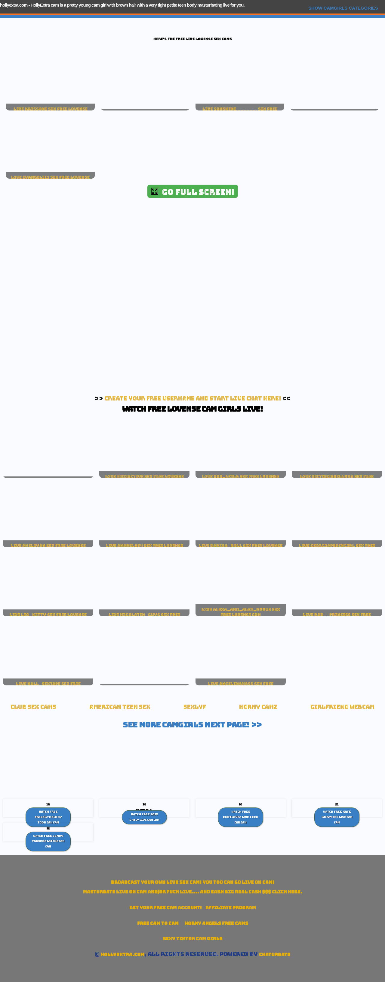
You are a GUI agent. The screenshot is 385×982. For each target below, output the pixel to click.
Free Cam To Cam (158, 923)
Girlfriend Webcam (342, 707)
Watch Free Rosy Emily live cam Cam (144, 817)
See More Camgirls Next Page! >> (192, 725)
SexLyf (194, 707)
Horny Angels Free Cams (216, 923)
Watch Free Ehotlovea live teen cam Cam (240, 817)
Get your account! (165, 908)
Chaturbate (274, 954)
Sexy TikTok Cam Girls (192, 938)
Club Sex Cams (33, 707)
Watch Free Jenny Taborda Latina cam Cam (48, 841)
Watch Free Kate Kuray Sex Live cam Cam (337, 817)
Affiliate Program (230, 908)
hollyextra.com (13, 5)
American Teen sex (119, 707)
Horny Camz (258, 707)
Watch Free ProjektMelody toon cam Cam (48, 817)
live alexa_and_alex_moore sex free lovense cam (241, 612)
